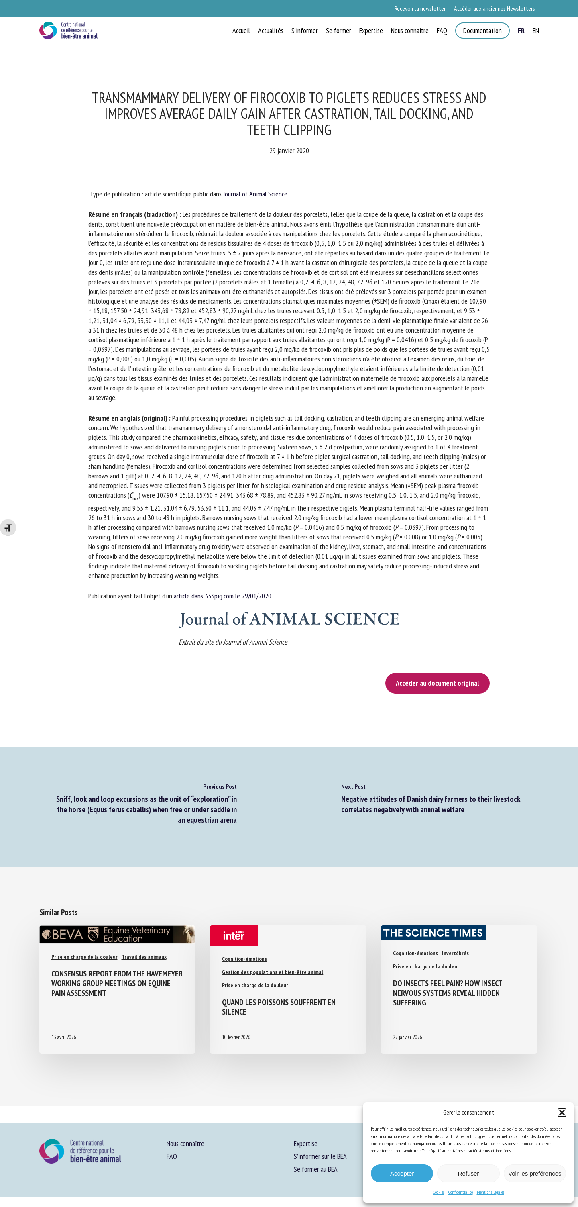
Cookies (438, 1192)
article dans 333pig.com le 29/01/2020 (222, 595)
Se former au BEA (316, 1169)
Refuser (468, 1173)
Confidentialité (460, 1192)
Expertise (305, 1143)
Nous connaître (185, 1143)
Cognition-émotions (244, 958)
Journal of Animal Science (255, 193)
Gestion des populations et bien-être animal (272, 972)
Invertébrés (455, 953)
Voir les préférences (535, 1173)
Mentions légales (490, 1192)
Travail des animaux (144, 956)
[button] (562, 1113)
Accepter (402, 1173)
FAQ (172, 1156)
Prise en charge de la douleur (84, 956)
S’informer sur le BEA (320, 1156)
